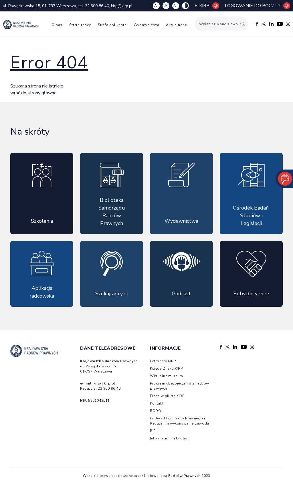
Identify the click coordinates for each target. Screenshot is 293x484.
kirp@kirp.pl (121, 6)
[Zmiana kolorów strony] (185, 5)
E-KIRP (207, 5)
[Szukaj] (242, 24)
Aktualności (177, 25)
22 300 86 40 (97, 6)
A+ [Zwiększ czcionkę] (175, 5)
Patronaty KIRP (163, 361)
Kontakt (156, 403)
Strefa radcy (80, 25)
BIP (153, 431)
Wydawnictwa (146, 25)
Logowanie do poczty (257, 5)
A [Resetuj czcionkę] (166, 6)
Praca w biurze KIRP (167, 396)
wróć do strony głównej (34, 93)
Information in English (169, 438)
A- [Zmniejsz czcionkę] (156, 5)
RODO (155, 411)
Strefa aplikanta (112, 25)
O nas (57, 25)
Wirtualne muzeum (166, 376)
